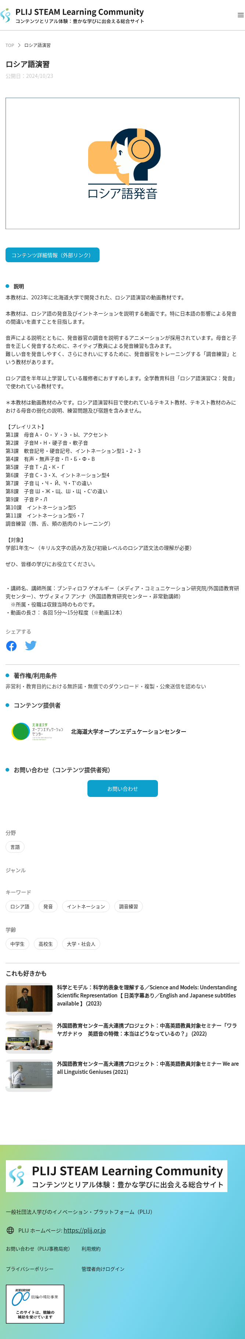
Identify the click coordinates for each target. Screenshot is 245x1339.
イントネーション (86, 906)
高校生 (46, 943)
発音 (48, 906)
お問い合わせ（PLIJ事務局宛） (39, 1248)
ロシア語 (19, 906)
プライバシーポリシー (30, 1268)
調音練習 (128, 906)
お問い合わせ (122, 788)
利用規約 (91, 1248)
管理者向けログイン (103, 1268)
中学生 (17, 943)
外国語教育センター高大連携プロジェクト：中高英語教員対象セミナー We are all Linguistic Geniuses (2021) (148, 1067)
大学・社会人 (81, 943)
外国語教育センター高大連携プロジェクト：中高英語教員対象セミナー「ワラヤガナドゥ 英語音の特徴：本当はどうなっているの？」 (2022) (147, 1029)
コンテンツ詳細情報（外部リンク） (52, 255)
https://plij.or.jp (85, 1230)
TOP (10, 45)
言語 (15, 846)
